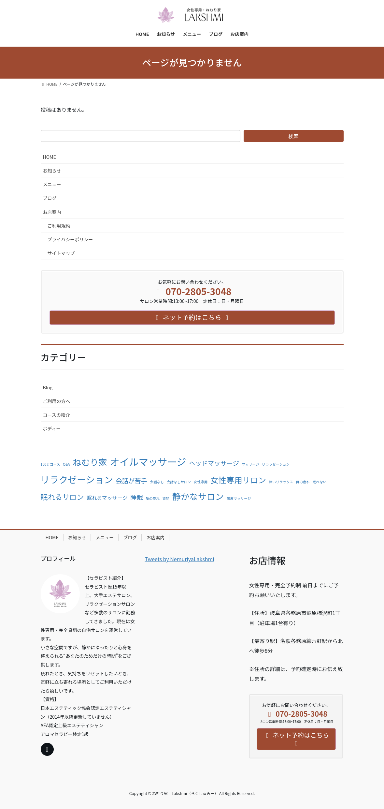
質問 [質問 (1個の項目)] (166, 498)
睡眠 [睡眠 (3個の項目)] (136, 497)
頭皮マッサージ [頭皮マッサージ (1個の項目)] (239, 498)
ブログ (50, 198)
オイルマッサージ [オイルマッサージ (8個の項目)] (148, 461)
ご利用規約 (59, 225)
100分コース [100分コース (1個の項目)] (50, 464)
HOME (49, 157)
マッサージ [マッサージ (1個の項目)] (250, 464)
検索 (293, 136)
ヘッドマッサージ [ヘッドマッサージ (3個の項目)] (214, 463)
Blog (48, 387)
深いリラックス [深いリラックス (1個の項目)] (281, 481)
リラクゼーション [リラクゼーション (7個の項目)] (77, 479)
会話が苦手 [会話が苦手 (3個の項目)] (131, 480)
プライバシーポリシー (70, 239)
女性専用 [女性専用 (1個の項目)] (201, 481)
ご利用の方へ (56, 401)
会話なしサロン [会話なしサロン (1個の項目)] (179, 481)
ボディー (52, 428)
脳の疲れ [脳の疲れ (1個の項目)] (153, 498)
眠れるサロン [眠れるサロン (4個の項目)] (62, 496)
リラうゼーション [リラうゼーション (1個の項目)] (276, 464)
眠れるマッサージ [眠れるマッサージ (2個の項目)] (107, 498)
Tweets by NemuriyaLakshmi (179, 559)
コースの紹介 (56, 415)
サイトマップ (61, 253)
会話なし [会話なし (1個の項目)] (157, 481)
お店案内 (52, 212)
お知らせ (52, 170)
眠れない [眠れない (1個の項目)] (320, 481)
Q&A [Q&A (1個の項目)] (66, 464)
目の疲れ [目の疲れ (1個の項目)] (303, 481)
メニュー (52, 184)
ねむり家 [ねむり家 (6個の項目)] (90, 462)
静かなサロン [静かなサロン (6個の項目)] (198, 496)
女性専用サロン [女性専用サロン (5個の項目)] (238, 480)
